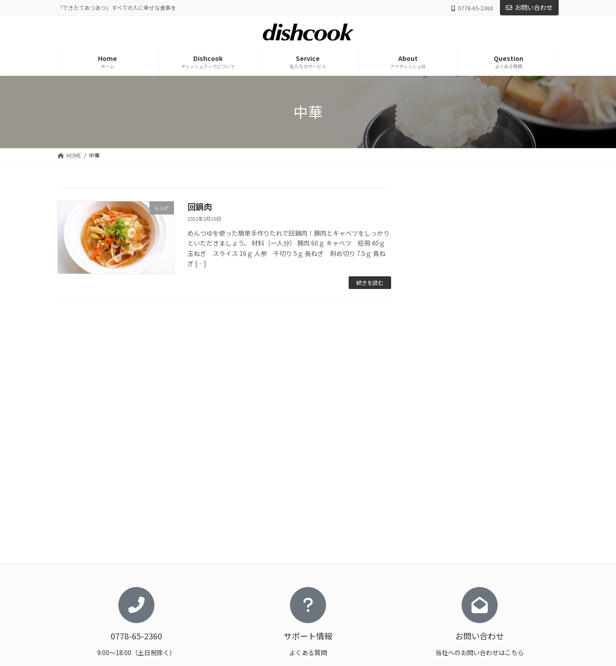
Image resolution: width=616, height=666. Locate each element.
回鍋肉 (199, 206)
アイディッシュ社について (438, 564)
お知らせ (438, 230)
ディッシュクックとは (267, 564)
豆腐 (438, 321)
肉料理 (441, 303)
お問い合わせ (529, 7)
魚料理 (441, 340)
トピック (444, 248)
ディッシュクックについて (266, 548)
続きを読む (369, 282)
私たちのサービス (427, 548)
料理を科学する (259, 595)
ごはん (441, 285)
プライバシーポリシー (433, 595)
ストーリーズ (256, 627)
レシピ (435, 267)
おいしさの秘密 (259, 580)
